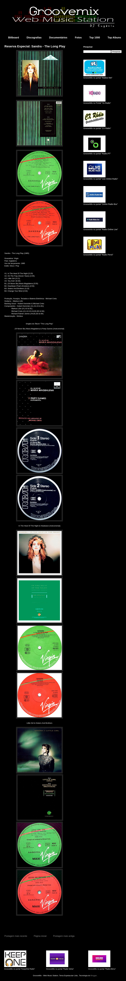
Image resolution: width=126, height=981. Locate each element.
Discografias (34, 37)
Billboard (13, 37)
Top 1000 (94, 37)
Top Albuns (114, 37)
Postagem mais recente (15, 936)
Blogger (94, 976)
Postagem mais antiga (63, 936)
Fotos (78, 37)
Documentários (58, 37)
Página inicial (40, 936)
